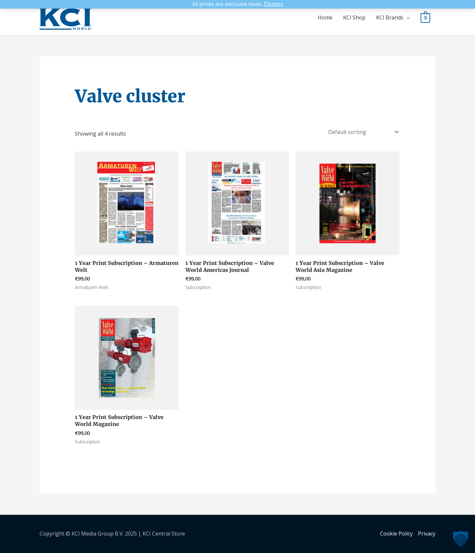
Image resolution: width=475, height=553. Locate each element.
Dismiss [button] (273, 4)
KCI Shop (354, 17)
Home (325, 17)
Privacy (426, 533)
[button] (460, 538)
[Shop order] (362, 132)
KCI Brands (389, 17)
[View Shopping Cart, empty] (425, 17)
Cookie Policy (396, 533)
